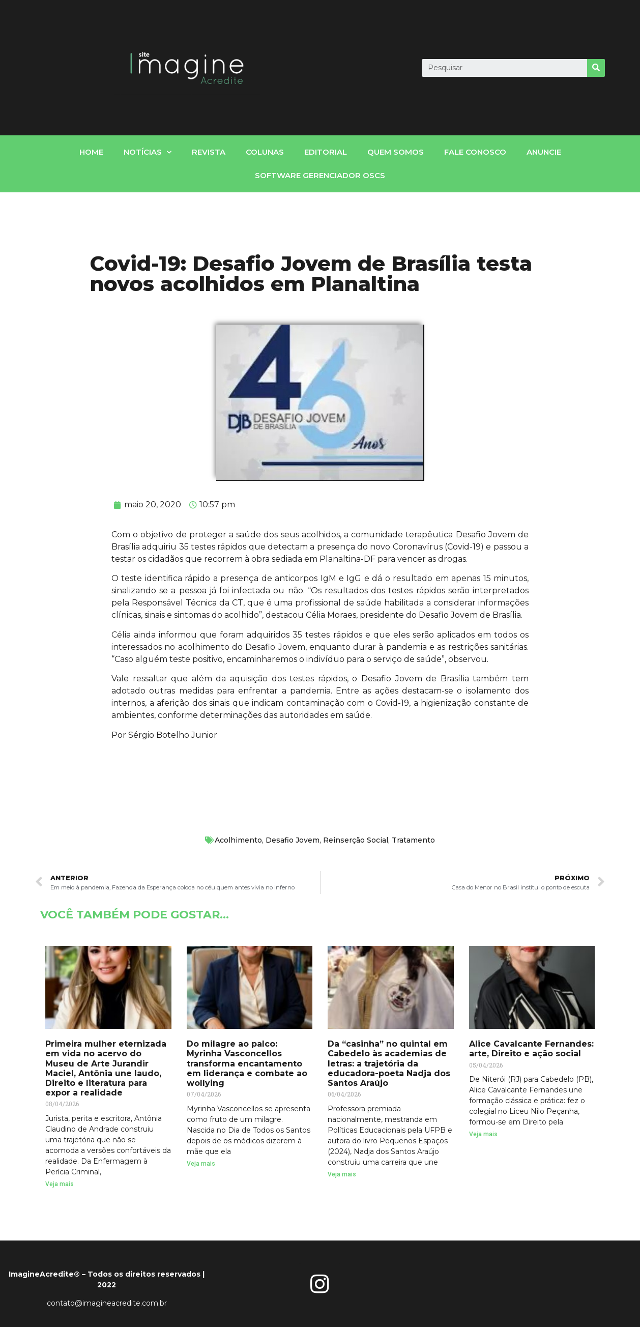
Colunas (265, 152)
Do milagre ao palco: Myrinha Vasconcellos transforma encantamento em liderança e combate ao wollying (247, 1063)
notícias (147, 152)
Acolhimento (238, 840)
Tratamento (413, 840)
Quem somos (395, 152)
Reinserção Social (355, 840)
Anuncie (544, 152)
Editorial (325, 152)
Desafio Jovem (292, 840)
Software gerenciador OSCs (320, 175)
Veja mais (59, 1184)
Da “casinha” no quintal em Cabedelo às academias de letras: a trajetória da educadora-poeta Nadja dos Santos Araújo (389, 1063)
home (91, 152)
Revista (208, 152)
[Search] (596, 68)
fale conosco (475, 152)
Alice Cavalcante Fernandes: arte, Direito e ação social (531, 1048)
